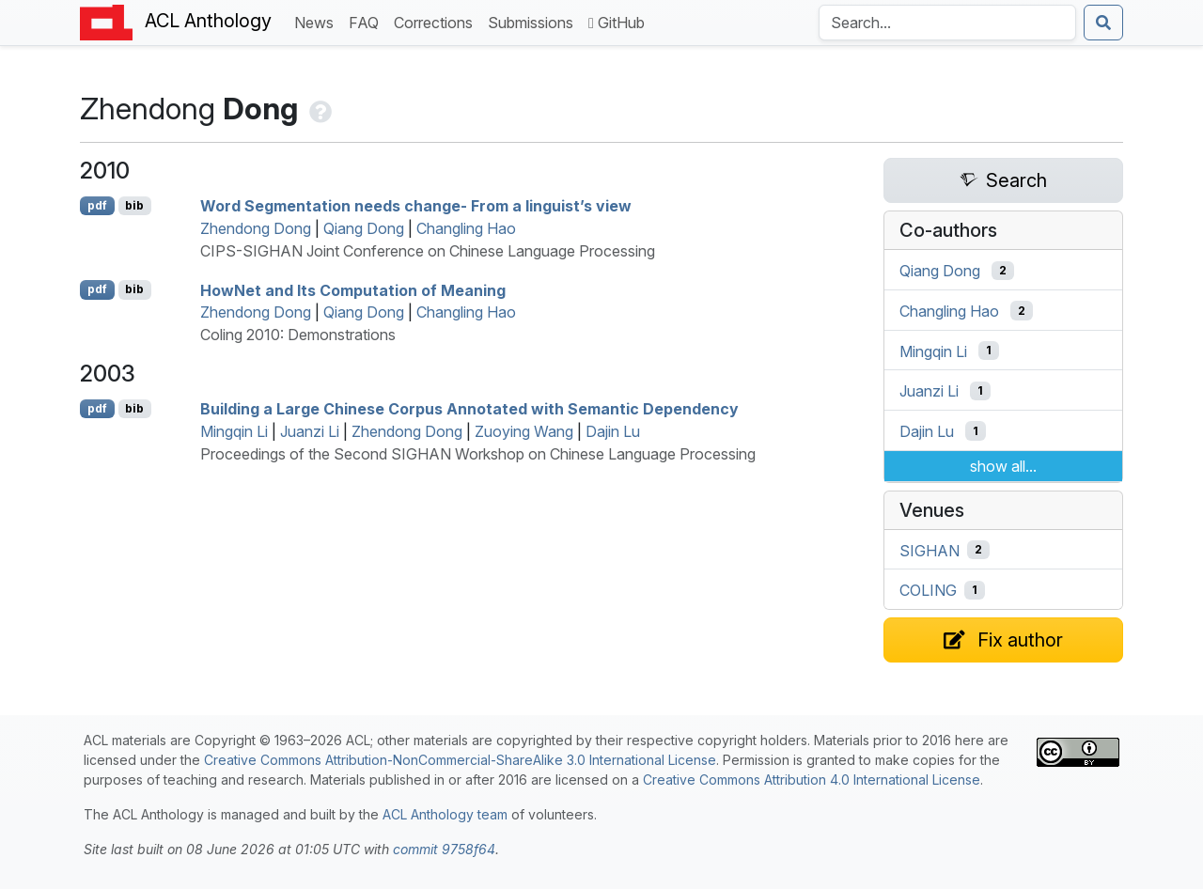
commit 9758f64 (444, 849)
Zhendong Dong (255, 228)
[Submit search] (1103, 22)
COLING (928, 590)
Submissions (534, 21)
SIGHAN (929, 549)
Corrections (437, 21)
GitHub (616, 22)
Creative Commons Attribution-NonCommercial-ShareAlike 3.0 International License (460, 760)
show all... (1003, 466)
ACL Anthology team (445, 814)
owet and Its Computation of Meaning (353, 289)
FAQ (367, 21)
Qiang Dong (363, 228)
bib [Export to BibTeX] (134, 205)
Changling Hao (466, 228)
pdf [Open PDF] (97, 205)
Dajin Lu (613, 431)
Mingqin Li (234, 431)
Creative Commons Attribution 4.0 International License (811, 780)
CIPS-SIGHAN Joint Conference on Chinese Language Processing (427, 251)
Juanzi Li (309, 431)
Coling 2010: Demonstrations (298, 334)
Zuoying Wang (524, 431)
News (317, 21)
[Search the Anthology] (947, 22)
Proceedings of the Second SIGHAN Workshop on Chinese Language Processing (478, 453)
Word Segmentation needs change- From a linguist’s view (416, 205)
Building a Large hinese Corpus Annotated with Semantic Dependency (469, 408)
